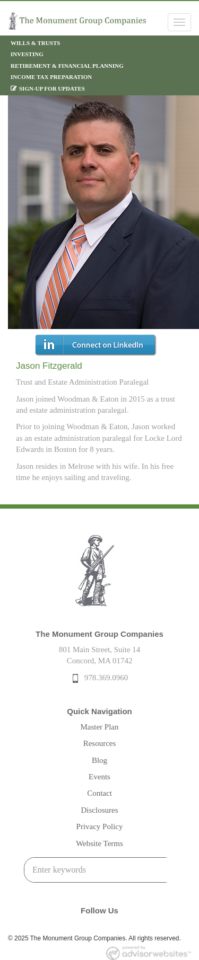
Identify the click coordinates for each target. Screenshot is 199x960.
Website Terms (99, 843)
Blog (99, 760)
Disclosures (99, 810)
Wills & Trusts (35, 43)
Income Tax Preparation (51, 77)
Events (99, 776)
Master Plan (99, 727)
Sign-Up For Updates (52, 88)
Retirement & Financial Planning (67, 66)
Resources (99, 743)
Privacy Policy (99, 826)
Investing (27, 54)
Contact (99, 793)
